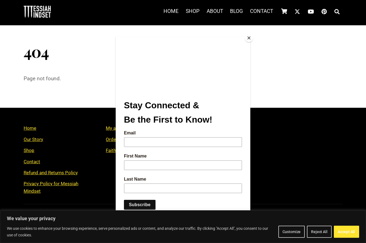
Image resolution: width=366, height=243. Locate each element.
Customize (272, 232)
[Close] (249, 38)
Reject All (308, 232)
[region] (183, 226)
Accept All (342, 232)
